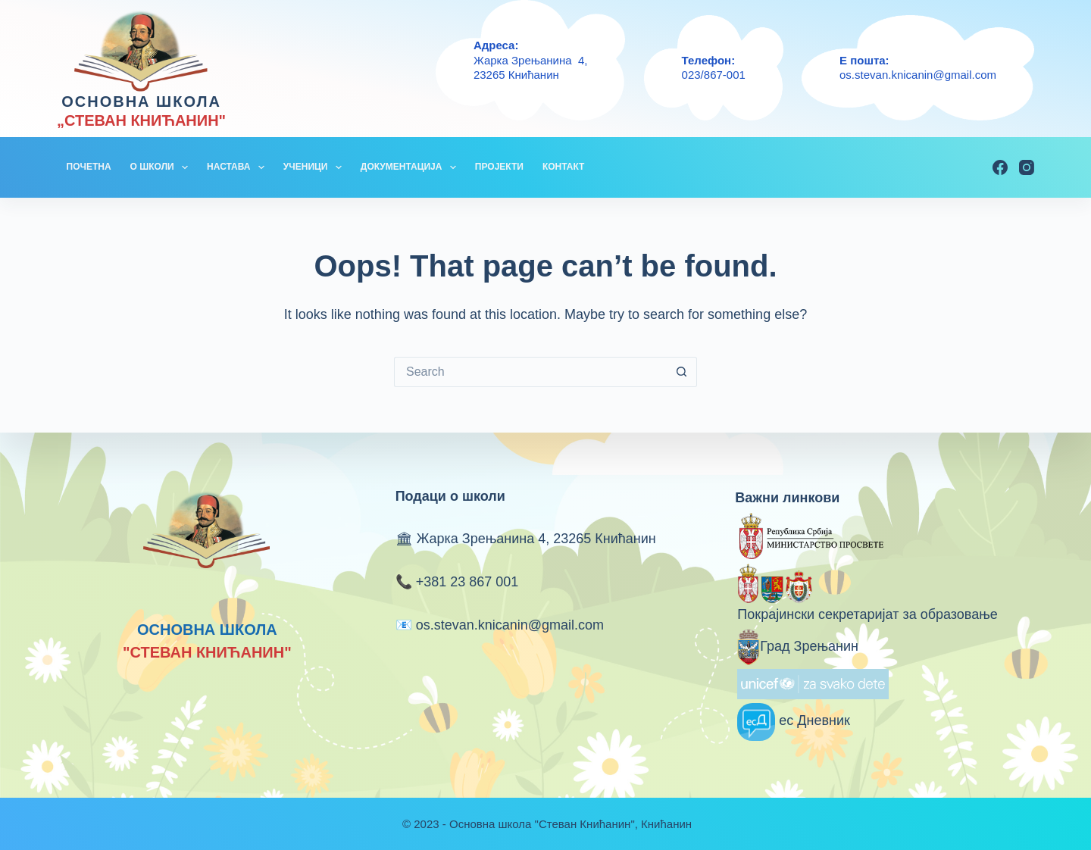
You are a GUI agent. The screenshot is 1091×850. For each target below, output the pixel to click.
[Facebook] (1000, 167)
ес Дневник (793, 720)
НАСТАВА (238, 167)
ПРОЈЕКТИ (499, 166)
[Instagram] (1026, 167)
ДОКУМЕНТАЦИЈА (411, 167)
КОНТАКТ (563, 166)
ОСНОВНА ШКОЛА (141, 101)
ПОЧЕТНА (89, 166)
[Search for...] (530, 372)
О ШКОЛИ (162, 167)
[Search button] (682, 372)
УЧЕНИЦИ (315, 167)
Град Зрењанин (797, 646)
